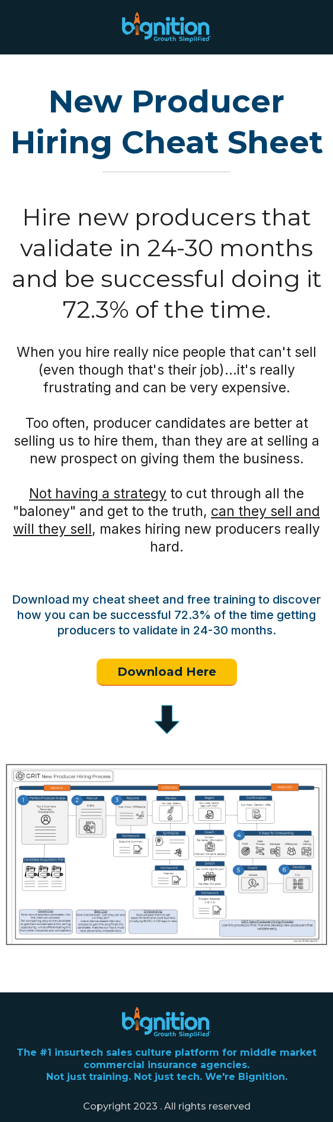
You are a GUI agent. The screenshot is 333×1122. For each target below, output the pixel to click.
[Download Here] (167, 672)
